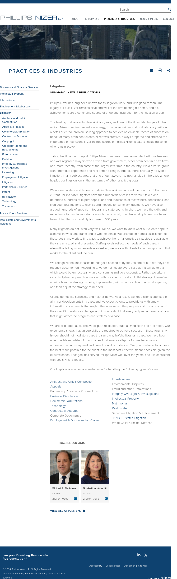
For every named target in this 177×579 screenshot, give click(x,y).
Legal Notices (113, 565)
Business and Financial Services (19, 87)
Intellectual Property (12, 93)
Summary (57, 92)
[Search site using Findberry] (169, 9)
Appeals (55, 386)
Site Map (142, 565)
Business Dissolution (64, 396)
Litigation (5, 113)
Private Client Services (13, 213)
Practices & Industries (119, 19)
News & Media (149, 19)
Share (169, 70)
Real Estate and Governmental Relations (18, 221)
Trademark (8, 206)
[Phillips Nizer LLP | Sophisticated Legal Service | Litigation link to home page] (31, 18)
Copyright (8, 141)
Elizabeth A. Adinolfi (94, 488)
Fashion (7, 159)
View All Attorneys (65, 510)
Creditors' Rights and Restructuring (14, 147)
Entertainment (10, 154)
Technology (9, 201)
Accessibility (95, 565)
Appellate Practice (13, 127)
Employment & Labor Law (15, 106)
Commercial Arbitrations (66, 401)
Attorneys (92, 19)
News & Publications (83, 92)
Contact (168, 19)
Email (152, 71)
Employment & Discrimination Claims (74, 420)
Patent (6, 192)
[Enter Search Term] (144, 10)
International (7, 100)
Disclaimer (129, 565)
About (76, 19)
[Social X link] (145, 555)
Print (161, 70)
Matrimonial (119, 403)
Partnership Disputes (14, 187)
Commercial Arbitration (16, 131)
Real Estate (9, 196)
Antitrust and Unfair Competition (14, 120)
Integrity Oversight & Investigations (14, 165)
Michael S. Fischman (64, 488)
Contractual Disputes (14, 136)
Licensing (8, 172)
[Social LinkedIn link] (139, 555)
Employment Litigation (15, 177)
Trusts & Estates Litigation (129, 418)
